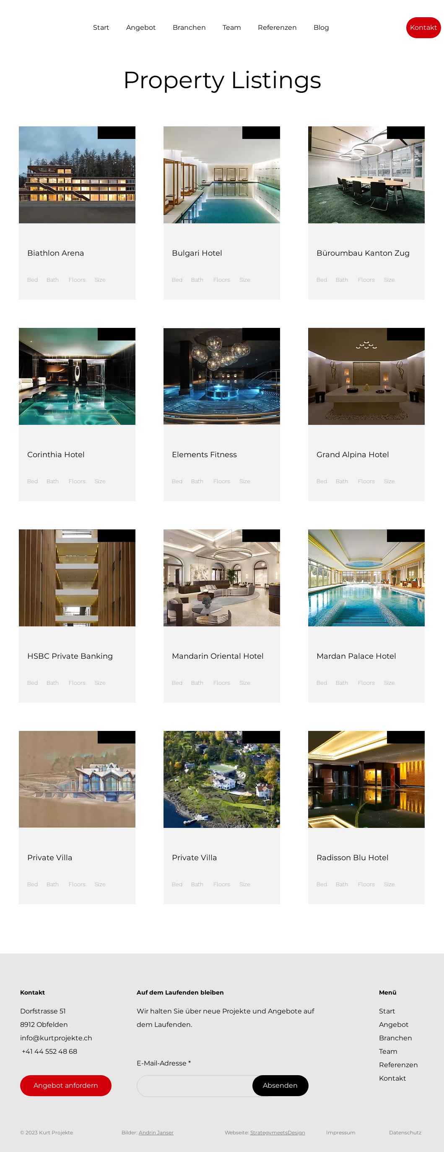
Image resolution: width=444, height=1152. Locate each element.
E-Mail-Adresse (162, 1063)
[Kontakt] (423, 27)
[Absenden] (280, 1085)
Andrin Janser (156, 1132)
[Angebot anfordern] (66, 1085)
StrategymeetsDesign (277, 1132)
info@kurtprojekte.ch (56, 1038)
